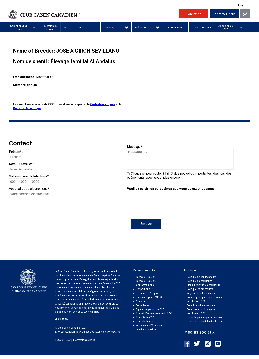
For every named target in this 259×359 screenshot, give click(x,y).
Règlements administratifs (201, 297)
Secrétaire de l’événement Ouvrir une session (149, 331)
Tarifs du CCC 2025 (146, 285)
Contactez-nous (224, 14)
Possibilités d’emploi (147, 297)
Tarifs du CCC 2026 (146, 281)
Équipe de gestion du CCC (150, 313)
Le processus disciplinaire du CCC (205, 325)
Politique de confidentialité (201, 281)
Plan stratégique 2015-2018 (150, 301)
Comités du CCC (145, 321)
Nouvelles (141, 305)
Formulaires (142, 309)
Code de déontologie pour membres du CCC (201, 315)
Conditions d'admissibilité (201, 309)
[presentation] (158, 211)
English (243, 5)
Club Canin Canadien (93, 15)
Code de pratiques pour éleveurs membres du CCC (204, 303)
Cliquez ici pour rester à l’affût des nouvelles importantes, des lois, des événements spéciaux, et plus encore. (179, 180)
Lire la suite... (62, 323)
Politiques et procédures (200, 293)
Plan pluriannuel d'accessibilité (203, 289)
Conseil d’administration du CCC (154, 317)
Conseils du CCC (145, 325)
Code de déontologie (27, 108)
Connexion (193, 14)
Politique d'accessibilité (199, 285)
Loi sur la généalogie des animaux (205, 321)
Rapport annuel (144, 293)
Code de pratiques (102, 104)
